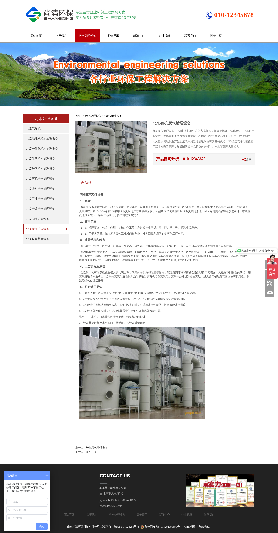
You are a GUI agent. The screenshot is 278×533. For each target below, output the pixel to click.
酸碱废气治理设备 (97, 447)
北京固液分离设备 (37, 218)
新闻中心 (139, 35)
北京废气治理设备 (37, 228)
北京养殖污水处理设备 (40, 208)
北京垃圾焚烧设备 (37, 239)
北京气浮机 (33, 128)
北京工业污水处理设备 (40, 198)
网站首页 (36, 35)
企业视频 (164, 35)
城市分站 (204, 526)
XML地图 (189, 526)
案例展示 (113, 35)
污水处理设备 (87, 35)
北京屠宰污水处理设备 (40, 168)
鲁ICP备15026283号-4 (126, 526)
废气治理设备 (114, 115)
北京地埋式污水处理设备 (42, 138)
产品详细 (87, 182)
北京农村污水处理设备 (40, 188)
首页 (78, 115)
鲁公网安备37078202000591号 (162, 526)
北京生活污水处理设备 (40, 158)
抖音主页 (216, 35)
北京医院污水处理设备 (40, 178)
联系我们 (190, 35)
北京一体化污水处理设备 (42, 148)
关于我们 (62, 35)
